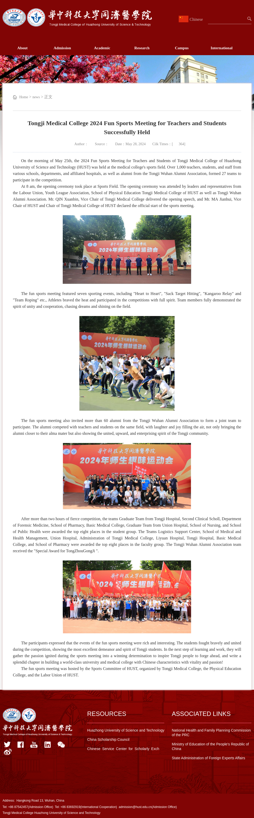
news (36, 97)
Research (142, 48)
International (221, 48)
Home (23, 97)
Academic (102, 48)
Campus (181, 48)
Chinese (191, 19)
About (22, 48)
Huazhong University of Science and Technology (125, 730)
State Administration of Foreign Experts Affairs (208, 758)
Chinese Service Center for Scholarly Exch (123, 749)
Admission (62, 48)
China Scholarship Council (108, 739)
